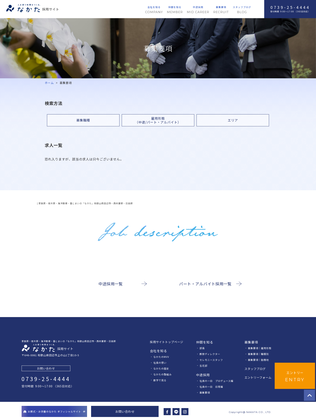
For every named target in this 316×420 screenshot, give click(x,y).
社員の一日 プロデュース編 (216, 380)
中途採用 (198, 10)
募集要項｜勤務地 (258, 359)
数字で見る (159, 380)
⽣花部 (203, 365)
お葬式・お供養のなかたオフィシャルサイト (54, 411)
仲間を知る (175, 10)
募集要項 (221, 10)
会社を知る (154, 10)
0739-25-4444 (290, 7)
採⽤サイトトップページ (166, 342)
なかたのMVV (161, 356)
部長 (202, 348)
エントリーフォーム (257, 377)
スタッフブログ (242, 10)
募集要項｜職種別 (258, 354)
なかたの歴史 (161, 368)
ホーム (49, 83)
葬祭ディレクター (210, 354)
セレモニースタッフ (211, 359)
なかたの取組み (162, 374)
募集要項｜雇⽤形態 (259, 348)
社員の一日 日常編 (211, 386)
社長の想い (159, 362)
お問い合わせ (46, 368)
